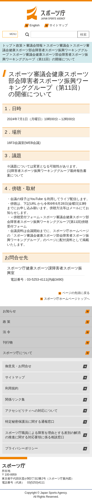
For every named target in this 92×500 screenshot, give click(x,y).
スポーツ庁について (17, 353)
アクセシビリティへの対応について (31, 410)
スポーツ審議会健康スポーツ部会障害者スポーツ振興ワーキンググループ (45, 50)
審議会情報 (34, 45)
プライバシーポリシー (21, 448)
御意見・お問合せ (18, 366)
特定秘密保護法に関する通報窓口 (29, 421)
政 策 (6, 321)
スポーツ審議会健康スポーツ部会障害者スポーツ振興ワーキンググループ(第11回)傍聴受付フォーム (48, 221)
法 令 (6, 332)
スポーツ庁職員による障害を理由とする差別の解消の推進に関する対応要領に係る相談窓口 (43, 435)
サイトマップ (58, 25)
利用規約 (11, 388)
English (34, 25)
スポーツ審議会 (57, 45)
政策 (19, 45)
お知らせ (9, 311)
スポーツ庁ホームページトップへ (67, 298)
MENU (13, 34)
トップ (7, 45)
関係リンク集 (15, 399)
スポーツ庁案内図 (60, 478)
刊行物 (8, 342)
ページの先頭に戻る (76, 293)
